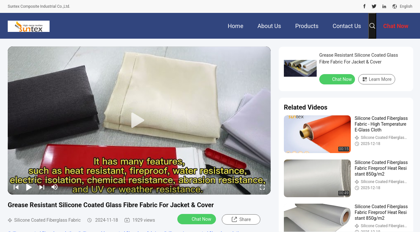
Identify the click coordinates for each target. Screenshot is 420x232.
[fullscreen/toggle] (262, 187)
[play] (139, 120)
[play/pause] (29, 187)
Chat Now (197, 219)
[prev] (16, 187)
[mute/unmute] (54, 187)
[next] (41, 187)
